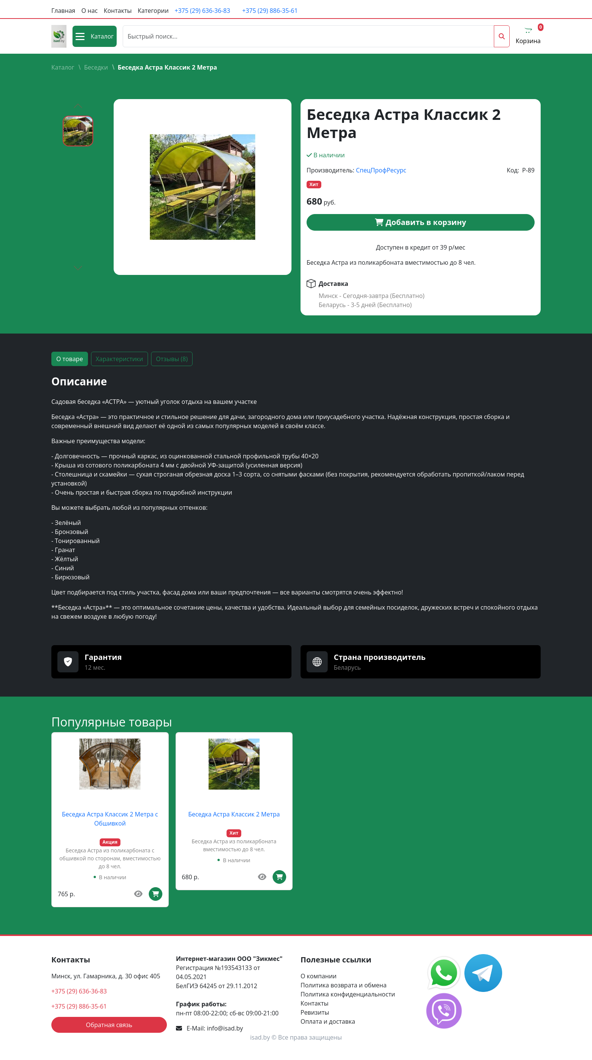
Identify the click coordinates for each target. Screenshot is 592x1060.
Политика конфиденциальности (348, 994)
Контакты (118, 10)
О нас (89, 10)
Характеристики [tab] (119, 359)
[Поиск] (308, 36)
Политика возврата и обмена (344, 985)
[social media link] (444, 972)
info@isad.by (225, 1028)
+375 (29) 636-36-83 (202, 10)
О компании (319, 976)
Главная (63, 10)
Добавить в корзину (420, 222)
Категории (153, 10)
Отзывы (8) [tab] (172, 359)
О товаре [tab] (69, 359)
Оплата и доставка (328, 1021)
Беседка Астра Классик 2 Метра (234, 814)
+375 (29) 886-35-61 (270, 10)
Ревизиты (315, 1012)
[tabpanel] (296, 501)
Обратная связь (109, 1025)
